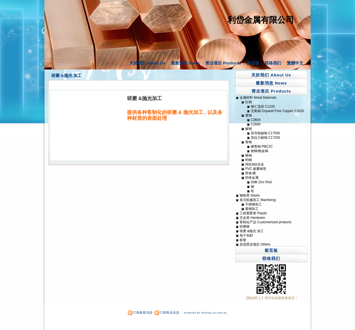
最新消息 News (185, 63)
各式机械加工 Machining (258, 200)
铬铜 (248, 155)
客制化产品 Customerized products (265, 222)
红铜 (248, 102)
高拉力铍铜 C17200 (265, 138)
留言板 (253, 63)
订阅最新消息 (143, 312)
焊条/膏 (250, 173)
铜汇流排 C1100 (263, 106)
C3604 (255, 120)
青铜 (248, 142)
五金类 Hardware (252, 218)
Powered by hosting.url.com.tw (205, 312)
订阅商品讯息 (169, 312)
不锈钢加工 (253, 204)
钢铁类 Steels (250, 195)
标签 (243, 240)
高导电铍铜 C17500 (265, 133)
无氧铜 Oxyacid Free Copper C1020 (277, 111)
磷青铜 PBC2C (262, 146)
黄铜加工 (251, 209)
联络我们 (273, 63)
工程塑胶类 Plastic (253, 213)
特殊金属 (251, 178)
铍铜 (248, 129)
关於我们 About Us (147, 63)
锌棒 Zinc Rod (261, 182)
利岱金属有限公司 (260, 19)
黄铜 (248, 115)
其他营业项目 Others (255, 244)
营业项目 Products (223, 63)
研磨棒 (245, 227)
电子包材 (246, 235)
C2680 (255, 124)
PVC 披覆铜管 (255, 169)
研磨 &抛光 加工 (66, 75)
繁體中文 (295, 63)
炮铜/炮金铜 (259, 151)
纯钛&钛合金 (254, 164)
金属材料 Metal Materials (258, 98)
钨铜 (248, 160)
